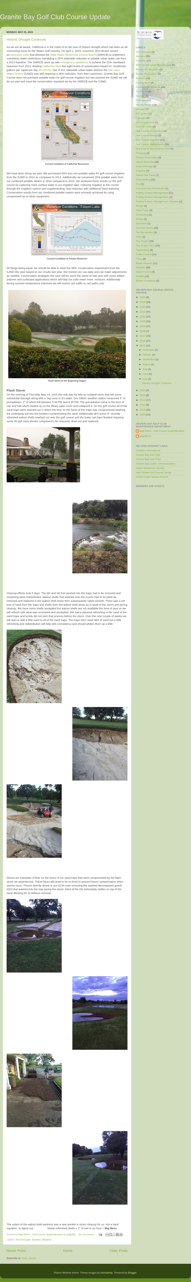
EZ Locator (142, 113)
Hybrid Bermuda (145, 162)
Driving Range (144, 104)
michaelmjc (106, 1272)
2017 (143, 335)
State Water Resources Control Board (73, 54)
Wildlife (140, 276)
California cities (51, 66)
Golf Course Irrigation (147, 139)
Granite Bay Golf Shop (148, 459)
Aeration (140, 56)
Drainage (141, 100)
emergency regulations (74, 62)
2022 (143, 311)
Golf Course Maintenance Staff (153, 148)
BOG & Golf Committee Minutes (153, 65)
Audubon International (148, 450)
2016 (143, 340)
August (147, 364)
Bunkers (36, 1239)
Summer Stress (144, 228)
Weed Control (143, 271)
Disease (140, 96)
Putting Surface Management (152, 192)
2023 (143, 306)
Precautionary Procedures (150, 188)
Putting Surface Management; (152, 197)
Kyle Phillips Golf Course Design (154, 472)
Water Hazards (144, 263)
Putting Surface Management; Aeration (157, 201)
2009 (143, 414)
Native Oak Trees (145, 175)
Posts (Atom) (29, 1258)
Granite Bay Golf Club (148, 454)
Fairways (141, 118)
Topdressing (142, 250)
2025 (143, 297)
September (149, 359)
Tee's (139, 236)
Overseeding (143, 179)
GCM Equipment (145, 122)
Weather (47, 1239)
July (145, 369)
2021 (143, 316)
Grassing (141, 153)
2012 (143, 400)
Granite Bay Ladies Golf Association (155, 463)
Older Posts (118, 1251)
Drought (140, 109)
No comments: (86, 1234)
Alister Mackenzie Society (150, 468)
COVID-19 (141, 91)
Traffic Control (143, 254)
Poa (138, 184)
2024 (143, 302)
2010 (143, 409)
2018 (143, 331)
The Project (142, 241)
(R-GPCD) (45, 70)
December (149, 349)
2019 (143, 326)
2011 (143, 404)
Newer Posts (16, 1251)
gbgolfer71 (145, 436)
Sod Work (141, 223)
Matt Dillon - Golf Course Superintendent (162, 431)
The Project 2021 (145, 245)
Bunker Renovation (146, 73)
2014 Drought (22, 1239)
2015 (143, 345)
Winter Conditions (146, 280)
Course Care (143, 82)
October (147, 354)
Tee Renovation (144, 232)
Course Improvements (148, 87)
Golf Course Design (147, 135)
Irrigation (141, 170)
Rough (139, 205)
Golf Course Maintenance (150, 144)
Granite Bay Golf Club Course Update (55, 17)
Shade (139, 219)
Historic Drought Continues (26, 39)
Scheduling (142, 214)
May (145, 379)
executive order (19, 54)
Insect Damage (144, 166)
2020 (143, 321)
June (146, 374)
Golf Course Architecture (149, 131)
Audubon (141, 60)
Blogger (132, 1272)
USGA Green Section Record (152, 477)
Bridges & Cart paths (147, 69)
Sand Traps (142, 210)
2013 (143, 395)
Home (67, 1251)
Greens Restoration (146, 157)
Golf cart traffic (144, 126)
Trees (139, 258)
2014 (143, 390)
